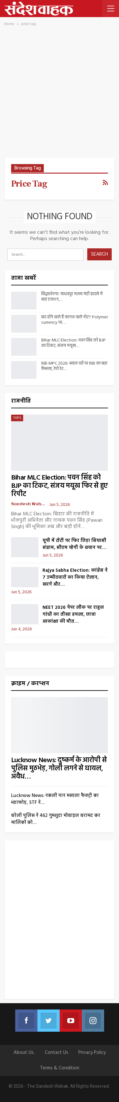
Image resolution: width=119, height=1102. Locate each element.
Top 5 (17, 417)
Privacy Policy (92, 1052)
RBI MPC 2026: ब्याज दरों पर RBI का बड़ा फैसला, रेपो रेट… (74, 366)
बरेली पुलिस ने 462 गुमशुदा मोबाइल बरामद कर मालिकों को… (55, 819)
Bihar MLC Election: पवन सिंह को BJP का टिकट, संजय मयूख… (73, 343)
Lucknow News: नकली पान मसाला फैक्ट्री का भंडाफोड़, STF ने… (55, 799)
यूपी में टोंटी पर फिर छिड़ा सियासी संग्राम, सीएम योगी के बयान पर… (74, 544)
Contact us (56, 1052)
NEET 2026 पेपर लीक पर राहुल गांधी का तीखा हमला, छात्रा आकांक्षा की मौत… (73, 614)
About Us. (24, 1052)
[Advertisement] (59, 95)
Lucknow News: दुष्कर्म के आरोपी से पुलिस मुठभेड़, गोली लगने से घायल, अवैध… (59, 768)
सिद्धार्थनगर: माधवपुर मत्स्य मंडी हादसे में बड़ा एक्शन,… (71, 296)
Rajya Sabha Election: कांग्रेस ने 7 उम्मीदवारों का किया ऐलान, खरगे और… (75, 577)
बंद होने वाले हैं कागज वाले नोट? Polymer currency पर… (74, 320)
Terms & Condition (59, 1068)
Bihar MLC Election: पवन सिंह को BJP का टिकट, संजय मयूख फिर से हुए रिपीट (59, 486)
